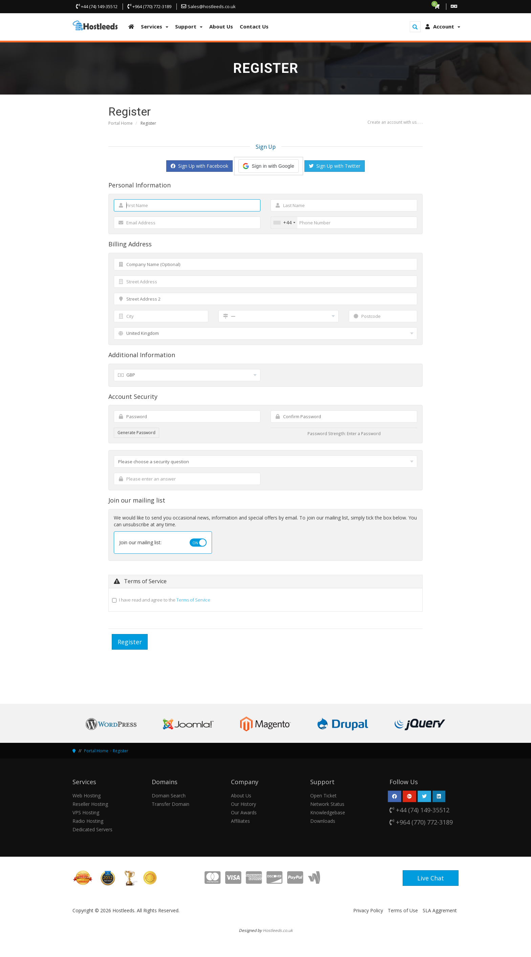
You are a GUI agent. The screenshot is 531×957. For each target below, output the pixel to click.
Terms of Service (193, 600)
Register (120, 751)
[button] (268, 166)
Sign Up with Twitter (334, 166)
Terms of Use (403, 910)
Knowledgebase (327, 812)
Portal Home (120, 123)
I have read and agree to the (164, 600)
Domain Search (169, 795)
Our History (243, 804)
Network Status (327, 804)
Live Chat (430, 878)
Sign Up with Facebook (199, 166)
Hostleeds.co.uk (278, 930)
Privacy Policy (368, 910)
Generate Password (136, 432)
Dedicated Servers (92, 829)
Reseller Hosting (90, 804)
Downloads (322, 821)
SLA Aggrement (440, 910)
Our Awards (244, 812)
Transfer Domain (170, 804)
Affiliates (240, 821)
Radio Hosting (87, 821)
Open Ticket (323, 795)
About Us (241, 795)
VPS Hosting (85, 812)
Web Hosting (86, 795)
